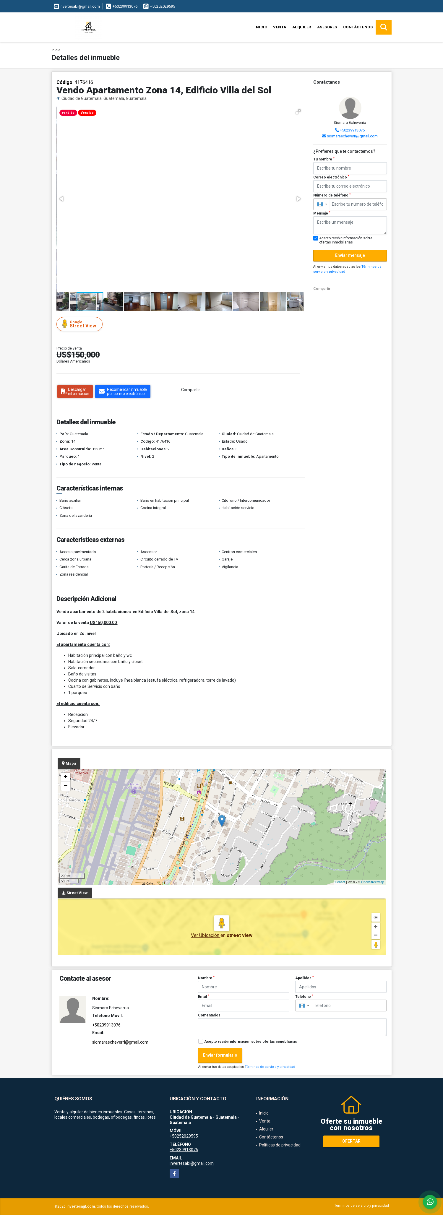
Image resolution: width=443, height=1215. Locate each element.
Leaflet (340, 882)
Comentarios (209, 1015)
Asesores (327, 27)
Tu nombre (324, 159)
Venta (279, 27)
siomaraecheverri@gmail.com (352, 136)
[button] (298, 111)
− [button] (65, 786)
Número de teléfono (332, 195)
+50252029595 (162, 6)
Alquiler (301, 27)
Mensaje (321, 213)
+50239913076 (125, 6)
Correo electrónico (331, 177)
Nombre (206, 978)
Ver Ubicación (205, 935)
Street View (80, 324)
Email (203, 996)
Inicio (260, 27)
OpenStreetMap (372, 882)
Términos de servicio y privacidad (270, 1067)
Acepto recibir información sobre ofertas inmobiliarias (250, 1041)
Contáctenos (358, 27)
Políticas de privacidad (280, 1145)
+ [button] (65, 777)
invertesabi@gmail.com (192, 1163)
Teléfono (304, 996)
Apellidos (304, 978)
